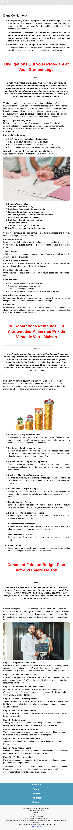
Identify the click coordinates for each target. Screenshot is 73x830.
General (36, 784)
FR (63, 3)
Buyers (36, 789)
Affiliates (36, 797)
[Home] (8, 2)
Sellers (36, 793)
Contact (36, 802)
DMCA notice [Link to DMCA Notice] (36, 826)
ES (69, 3)
